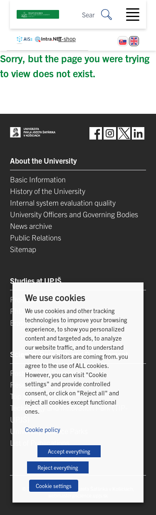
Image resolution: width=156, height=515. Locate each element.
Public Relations (35, 237)
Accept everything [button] (69, 451)
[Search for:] (112, 14)
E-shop (67, 38)
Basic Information (38, 179)
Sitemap (23, 249)
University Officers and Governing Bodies (74, 214)
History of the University (47, 191)
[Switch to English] (134, 41)
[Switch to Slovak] (122, 41)
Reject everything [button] (57, 467)
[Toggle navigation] (136, 14)
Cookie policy (42, 429)
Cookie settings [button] (54, 485)
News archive (31, 226)
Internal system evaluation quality (63, 202)
